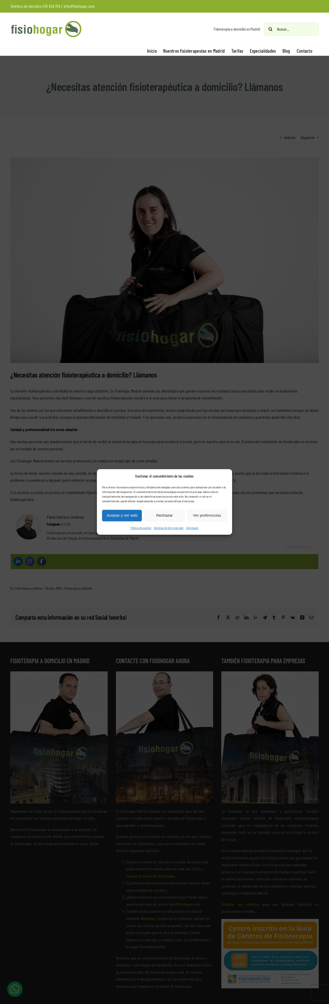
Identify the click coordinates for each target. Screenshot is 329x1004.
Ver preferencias (207, 515)
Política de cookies (141, 528)
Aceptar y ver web (122, 515)
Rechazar (164, 515)
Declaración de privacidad (169, 528)
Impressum (192, 528)
